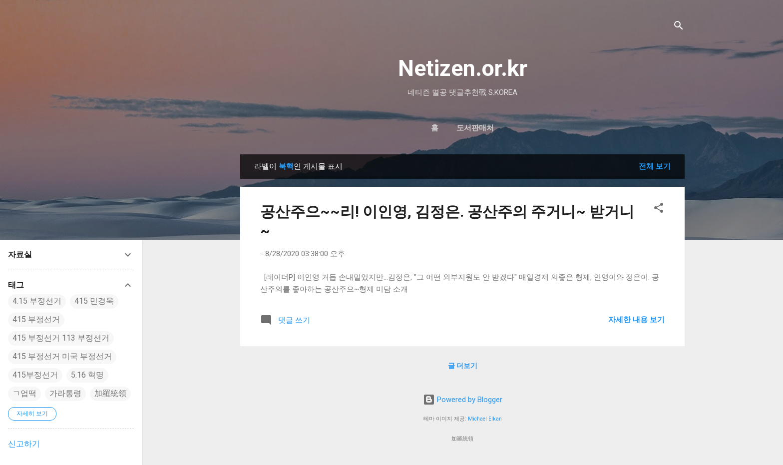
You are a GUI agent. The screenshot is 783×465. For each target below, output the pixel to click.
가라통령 (65, 393)
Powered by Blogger (462, 399)
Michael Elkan (485, 419)
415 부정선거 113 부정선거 (60, 338)
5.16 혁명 (87, 375)
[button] (659, 209)
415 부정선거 (36, 319)
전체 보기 (655, 166)
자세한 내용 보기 (636, 319)
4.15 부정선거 (36, 301)
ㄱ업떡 (24, 393)
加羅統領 (110, 393)
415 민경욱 (94, 301)
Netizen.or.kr (462, 68)
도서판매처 (475, 127)
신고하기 (24, 444)
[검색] (679, 27)
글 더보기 (462, 366)
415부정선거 (35, 375)
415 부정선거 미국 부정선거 (62, 356)
